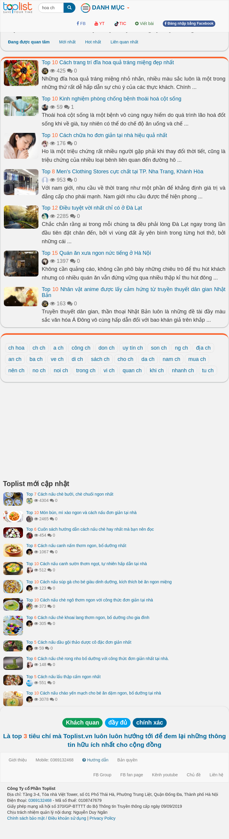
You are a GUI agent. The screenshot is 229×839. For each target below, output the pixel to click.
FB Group (102, 774)
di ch (77, 359)
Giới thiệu (18, 760)
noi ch (61, 370)
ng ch (181, 348)
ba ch (36, 359)
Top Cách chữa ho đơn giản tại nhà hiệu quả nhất (104, 135)
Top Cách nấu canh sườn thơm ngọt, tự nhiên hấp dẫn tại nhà (86, 563)
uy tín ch (133, 348)
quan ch (132, 370)
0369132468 (40, 800)
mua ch (197, 359)
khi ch (157, 370)
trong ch (85, 370)
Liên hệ (216, 774)
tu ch (208, 370)
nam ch (171, 359)
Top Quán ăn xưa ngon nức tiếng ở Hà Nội (96, 253)
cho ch (125, 359)
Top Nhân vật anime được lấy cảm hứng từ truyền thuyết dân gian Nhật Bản (133, 292)
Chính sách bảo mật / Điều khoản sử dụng (46, 818)
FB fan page (131, 774)
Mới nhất (67, 42)
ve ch (57, 359)
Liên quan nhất (124, 42)
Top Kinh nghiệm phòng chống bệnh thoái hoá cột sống (111, 99)
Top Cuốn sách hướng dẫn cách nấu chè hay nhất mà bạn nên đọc (90, 529)
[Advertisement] (114, 432)
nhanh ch (183, 370)
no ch (39, 370)
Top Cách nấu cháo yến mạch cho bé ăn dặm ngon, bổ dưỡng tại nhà (93, 693)
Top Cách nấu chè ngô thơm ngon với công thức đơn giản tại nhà (89, 600)
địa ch (203, 348)
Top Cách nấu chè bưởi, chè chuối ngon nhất (69, 494)
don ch (106, 348)
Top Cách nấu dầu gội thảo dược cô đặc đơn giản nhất (78, 642)
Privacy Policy (102, 818)
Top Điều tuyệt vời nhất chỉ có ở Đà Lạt (92, 208)
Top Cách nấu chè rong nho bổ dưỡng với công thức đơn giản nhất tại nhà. (97, 658)
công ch (81, 348)
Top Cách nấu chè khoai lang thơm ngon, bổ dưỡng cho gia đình (87, 617)
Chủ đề (194, 774)
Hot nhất (93, 42)
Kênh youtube (165, 774)
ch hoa (16, 348)
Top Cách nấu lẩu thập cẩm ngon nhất (63, 676)
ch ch (39, 348)
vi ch (108, 370)
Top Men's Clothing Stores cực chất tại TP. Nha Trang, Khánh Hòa (122, 172)
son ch (159, 348)
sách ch (100, 359)
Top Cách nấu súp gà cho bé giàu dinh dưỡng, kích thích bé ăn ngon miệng (99, 581)
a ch (58, 348)
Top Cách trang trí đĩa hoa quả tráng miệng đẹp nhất (108, 62)
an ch (14, 359)
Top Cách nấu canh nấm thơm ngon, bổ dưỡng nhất (76, 545)
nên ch (16, 370)
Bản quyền (127, 760)
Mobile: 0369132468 (55, 760)
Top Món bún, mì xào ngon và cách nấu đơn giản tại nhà (81, 512)
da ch (147, 359)
